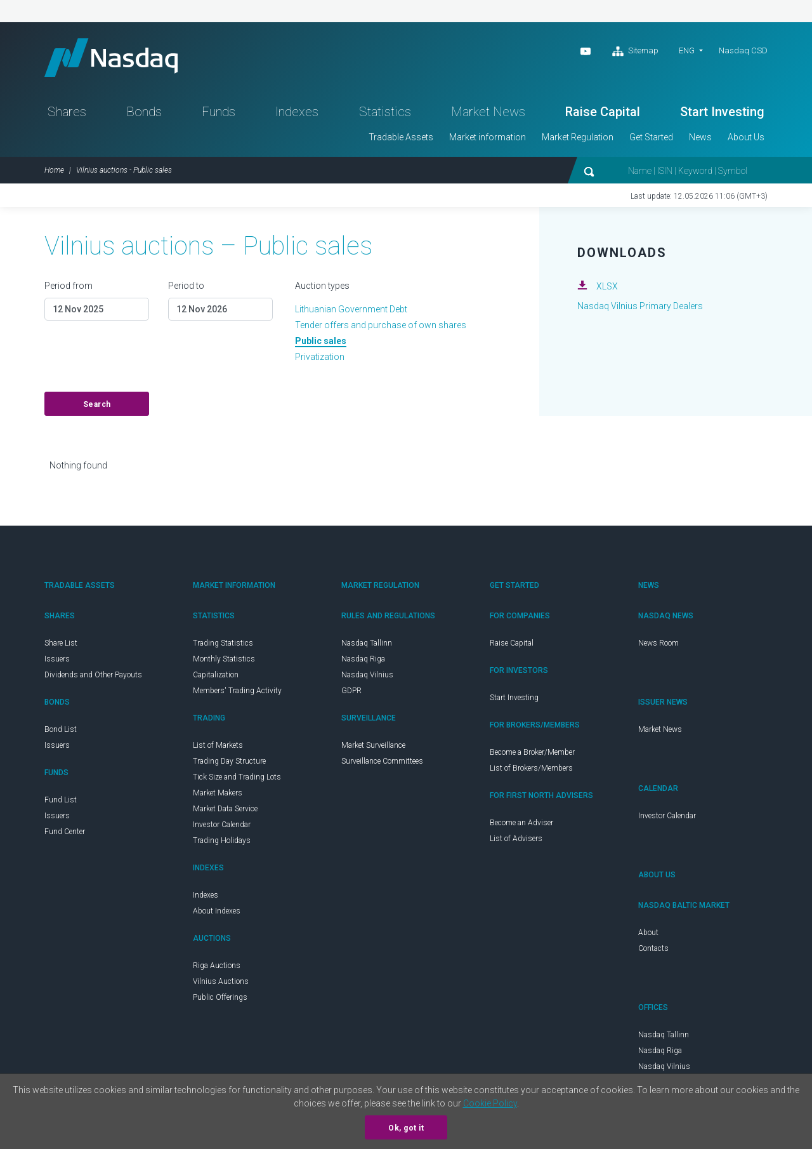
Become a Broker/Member (532, 752)
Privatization (319, 357)
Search (97, 404)
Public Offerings (220, 997)
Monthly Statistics (224, 658)
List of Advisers (516, 838)
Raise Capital (602, 111)
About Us (746, 137)
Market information (487, 137)
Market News (488, 111)
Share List (60, 643)
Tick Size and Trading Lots (237, 777)
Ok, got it (406, 1128)
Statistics (385, 111)
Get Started (651, 137)
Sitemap (635, 51)
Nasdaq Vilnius (367, 674)
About (648, 932)
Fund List (60, 799)
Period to (186, 286)
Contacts (653, 948)
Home (54, 170)
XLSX (607, 286)
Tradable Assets (401, 137)
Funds (218, 111)
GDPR (351, 690)
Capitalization (216, 674)
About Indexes (216, 911)
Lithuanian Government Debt (351, 309)
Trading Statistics (223, 643)
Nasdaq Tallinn (366, 643)
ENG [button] (687, 50)
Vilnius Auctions (221, 981)
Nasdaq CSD (743, 50)
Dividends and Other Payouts (93, 674)
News (700, 137)
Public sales (320, 341)
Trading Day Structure (229, 761)
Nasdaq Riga (363, 658)
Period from (68, 286)
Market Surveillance (373, 745)
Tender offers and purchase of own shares (380, 325)
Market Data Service (225, 808)
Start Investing (722, 111)
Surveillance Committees (382, 761)
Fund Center (64, 831)
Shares (67, 111)
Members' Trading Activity (237, 690)
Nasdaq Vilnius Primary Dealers (640, 306)
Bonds (144, 111)
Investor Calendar (222, 824)
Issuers (57, 658)
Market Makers (217, 792)
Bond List (60, 729)
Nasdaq (111, 57)
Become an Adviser (521, 822)
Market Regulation (577, 137)
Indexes (296, 111)
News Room (658, 643)
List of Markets (218, 745)
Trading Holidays (222, 840)
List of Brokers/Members (531, 768)
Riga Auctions (216, 965)
